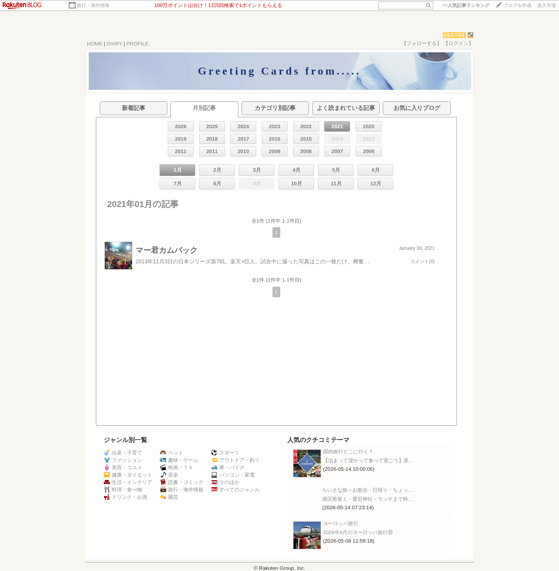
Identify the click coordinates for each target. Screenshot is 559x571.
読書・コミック (181, 482)
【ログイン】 (458, 43)
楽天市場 (546, 5)
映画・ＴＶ (176, 467)
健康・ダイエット (128, 475)
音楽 (169, 475)
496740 (454, 35)
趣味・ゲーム (179, 460)
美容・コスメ (123, 467)
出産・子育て (123, 453)
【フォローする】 (421, 43)
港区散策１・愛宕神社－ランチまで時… (367, 499)
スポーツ (225, 453)
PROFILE (138, 44)
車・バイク (228, 467)
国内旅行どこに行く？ (348, 451)
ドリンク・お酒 (125, 497)
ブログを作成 (517, 5)
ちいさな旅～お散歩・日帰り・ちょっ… (367, 490)
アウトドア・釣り (235, 460)
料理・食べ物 (123, 490)
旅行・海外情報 (93, 5)
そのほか (225, 482)
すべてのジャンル (235, 490)
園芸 (169, 497)
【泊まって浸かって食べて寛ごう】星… (368, 460)
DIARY (114, 44)
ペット (171, 453)
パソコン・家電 (233, 475)
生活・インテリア (128, 482)
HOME (94, 44)
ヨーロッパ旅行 (340, 523)
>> (466, 5)
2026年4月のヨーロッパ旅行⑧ (358, 532)
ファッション (123, 460)
